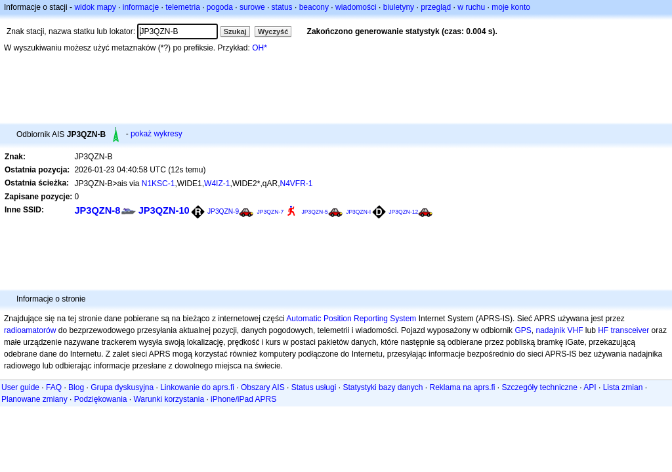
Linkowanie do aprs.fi (197, 387)
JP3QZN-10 (164, 210)
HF (603, 330)
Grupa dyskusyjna (122, 387)
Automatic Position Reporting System (351, 318)
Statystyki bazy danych (383, 387)
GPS (522, 330)
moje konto (511, 7)
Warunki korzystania (168, 399)
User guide (20, 387)
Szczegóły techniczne (540, 387)
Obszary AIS (263, 387)
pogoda (220, 7)
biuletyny (398, 7)
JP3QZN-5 (315, 211)
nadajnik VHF (559, 330)
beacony (314, 7)
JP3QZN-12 (403, 211)
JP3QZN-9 (223, 211)
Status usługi (314, 387)
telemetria (182, 7)
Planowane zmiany (34, 399)
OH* (259, 47)
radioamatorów (30, 330)
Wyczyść (273, 31)
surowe (252, 7)
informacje (141, 7)
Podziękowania (100, 399)
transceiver (630, 330)
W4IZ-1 (217, 183)
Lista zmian (623, 387)
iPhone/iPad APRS (243, 399)
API (589, 387)
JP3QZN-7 (270, 211)
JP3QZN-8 (97, 210)
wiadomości (356, 7)
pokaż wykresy (156, 133)
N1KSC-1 (158, 183)
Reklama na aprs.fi (462, 387)
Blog (76, 387)
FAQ (54, 387)
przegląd (436, 7)
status (282, 7)
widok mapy (95, 7)
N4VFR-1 (296, 183)
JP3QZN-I (358, 211)
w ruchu (471, 7)
